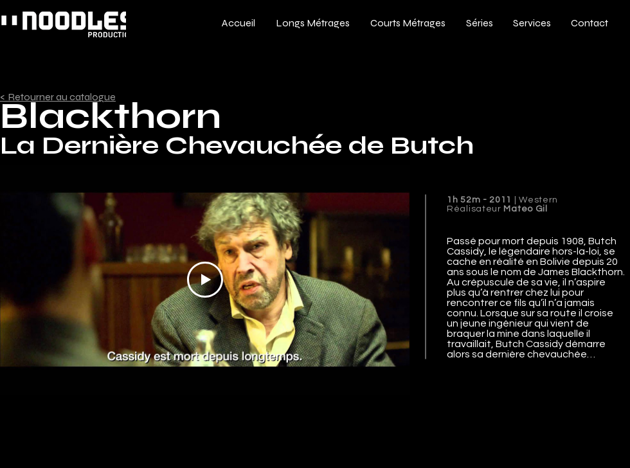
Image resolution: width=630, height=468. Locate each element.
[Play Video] (205, 280)
